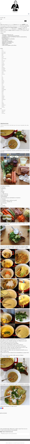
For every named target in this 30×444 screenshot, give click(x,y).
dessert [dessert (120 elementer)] (15, 24)
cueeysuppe (18, 125)
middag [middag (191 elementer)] (20, 29)
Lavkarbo (3, 86)
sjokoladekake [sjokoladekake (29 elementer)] (6, 30)
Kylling (12, 125)
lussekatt (3, 87)
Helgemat (3, 67)
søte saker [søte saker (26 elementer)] (20, 30)
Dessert (3, 56)
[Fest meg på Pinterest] (5, 17)
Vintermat (3, 107)
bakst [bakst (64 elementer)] (1, 24)
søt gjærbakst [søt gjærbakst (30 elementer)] (24, 30)
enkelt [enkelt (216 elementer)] (23, 24)
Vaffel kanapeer (5, 44)
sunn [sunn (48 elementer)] (16, 30)
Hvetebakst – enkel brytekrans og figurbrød (10, 35)
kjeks (2, 78)
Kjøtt (2, 79)
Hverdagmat (3, 68)
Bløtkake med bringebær (7, 43)
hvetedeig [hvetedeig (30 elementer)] (21, 27)
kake (2, 77)
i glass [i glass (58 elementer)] (24, 27)
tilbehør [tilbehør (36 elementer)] (27, 30)
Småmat (3, 98)
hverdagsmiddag (22, 125)
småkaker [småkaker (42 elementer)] (13, 30)
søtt (2, 100)
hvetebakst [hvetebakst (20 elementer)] (18, 27)
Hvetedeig (3, 69)
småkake (3, 97)
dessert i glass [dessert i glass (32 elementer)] (19, 24)
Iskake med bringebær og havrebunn (9, 45)
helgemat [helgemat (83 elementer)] (7, 27)
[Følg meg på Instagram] (3, 17)
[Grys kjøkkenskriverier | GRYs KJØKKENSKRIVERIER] (15, 5)
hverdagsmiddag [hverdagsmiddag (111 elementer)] (13, 27)
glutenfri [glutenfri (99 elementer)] (2, 27)
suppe (1, 126)
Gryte (2, 66)
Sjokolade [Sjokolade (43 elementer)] (2, 30)
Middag (3, 88)
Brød (2, 55)
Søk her (3, 112)
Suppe (14, 125)
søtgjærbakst (3, 99)
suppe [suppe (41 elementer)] (18, 30)
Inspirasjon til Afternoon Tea (7, 34)
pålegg (3, 90)
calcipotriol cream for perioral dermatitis (11, 433)
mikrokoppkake (4, 89)
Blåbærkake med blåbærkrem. (8, 42)
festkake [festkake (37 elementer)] (26, 24)
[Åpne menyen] (28, 14)
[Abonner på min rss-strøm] (1, 17)
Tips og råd (3, 113)
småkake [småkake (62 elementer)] (9, 30)
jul (2, 76)
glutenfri (3, 65)
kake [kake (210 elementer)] (1, 29)
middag (28, 125)
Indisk (10, 125)
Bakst (2, 54)
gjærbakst (3, 64)
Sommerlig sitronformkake (7, 41)
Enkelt (3, 57)
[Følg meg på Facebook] (2, 17)
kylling (25, 125)
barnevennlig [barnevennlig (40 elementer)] (5, 24)
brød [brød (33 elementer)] (7, 24)
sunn (2, 101)
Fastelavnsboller (4, 58)
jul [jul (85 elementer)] (26, 27)
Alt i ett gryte (5, 125)
